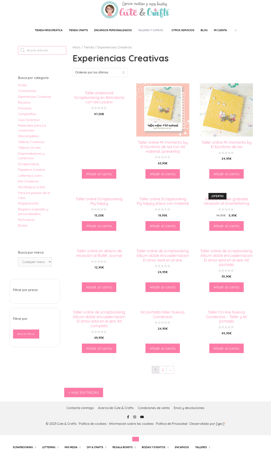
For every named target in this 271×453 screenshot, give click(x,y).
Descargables (28, 136)
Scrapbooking (28, 164)
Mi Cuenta (220, 30)
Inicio (76, 47)
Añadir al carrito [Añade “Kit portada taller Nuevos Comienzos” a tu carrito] (163, 348)
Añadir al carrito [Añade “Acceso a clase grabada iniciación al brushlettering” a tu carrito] (226, 226)
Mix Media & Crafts (31, 187)
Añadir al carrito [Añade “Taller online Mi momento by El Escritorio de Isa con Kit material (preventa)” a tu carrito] (163, 174)
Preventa (24, 108)
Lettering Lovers (30, 176)
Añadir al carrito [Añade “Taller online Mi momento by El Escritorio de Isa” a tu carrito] (226, 174)
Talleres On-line (29, 148)
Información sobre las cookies (131, 424)
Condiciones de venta (154, 408)
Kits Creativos (28, 181)
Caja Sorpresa (28, 120)
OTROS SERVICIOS (183, 30)
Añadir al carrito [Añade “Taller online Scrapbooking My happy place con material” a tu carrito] (163, 226)
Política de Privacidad (171, 424)
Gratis (22, 85)
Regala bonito (28, 203)
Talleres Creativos (31, 142)
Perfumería (26, 220)
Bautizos (24, 102)
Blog (204, 30)
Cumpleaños (27, 114)
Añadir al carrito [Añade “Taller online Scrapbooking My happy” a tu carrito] (99, 226)
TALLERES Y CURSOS (150, 30)
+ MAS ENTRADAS (83, 392)
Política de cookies (93, 424)
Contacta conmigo (80, 408)
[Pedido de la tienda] (100, 72)
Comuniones (27, 91)
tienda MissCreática (49, 30)
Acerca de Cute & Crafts (116, 408)
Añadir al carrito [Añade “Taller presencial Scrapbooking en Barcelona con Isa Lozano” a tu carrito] (99, 174)
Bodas (23, 225)
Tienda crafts (78, 30)
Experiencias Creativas (34, 97)
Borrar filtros (26, 334)
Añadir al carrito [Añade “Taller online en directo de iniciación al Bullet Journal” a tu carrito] (99, 287)
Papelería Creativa (31, 170)
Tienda (89, 47)
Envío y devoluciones (189, 408)
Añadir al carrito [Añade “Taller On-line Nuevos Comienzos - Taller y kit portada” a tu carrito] (226, 348)
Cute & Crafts (67, 424)
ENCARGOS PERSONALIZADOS (113, 30)
